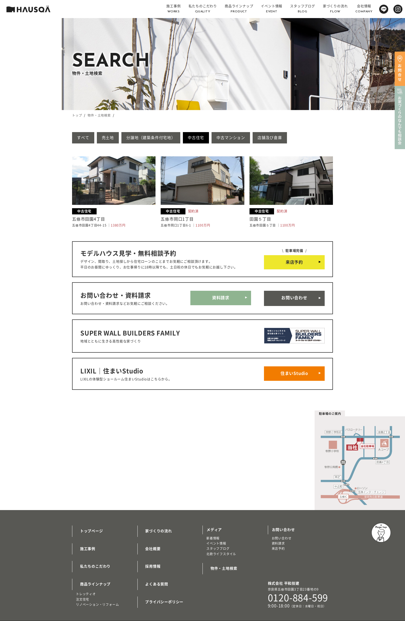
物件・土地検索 (99, 115)
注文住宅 (82, 582)
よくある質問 (153, 569)
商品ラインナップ (91, 569)
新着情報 (213, 532)
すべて (85, 138)
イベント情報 (216, 537)
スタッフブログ (218, 542)
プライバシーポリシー (161, 584)
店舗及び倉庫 (295, 138)
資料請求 (220, 298)
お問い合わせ (294, 298)
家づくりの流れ (155, 524)
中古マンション (251, 138)
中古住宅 (211, 138)
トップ (77, 115)
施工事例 (83, 539)
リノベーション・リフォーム (97, 588)
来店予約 (294, 263)
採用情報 (149, 554)
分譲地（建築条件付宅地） (162, 138)
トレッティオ (86, 577)
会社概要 (149, 539)
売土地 (113, 138)
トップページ (87, 524)
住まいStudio (294, 369)
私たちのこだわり (91, 554)
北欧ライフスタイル (221, 548)
